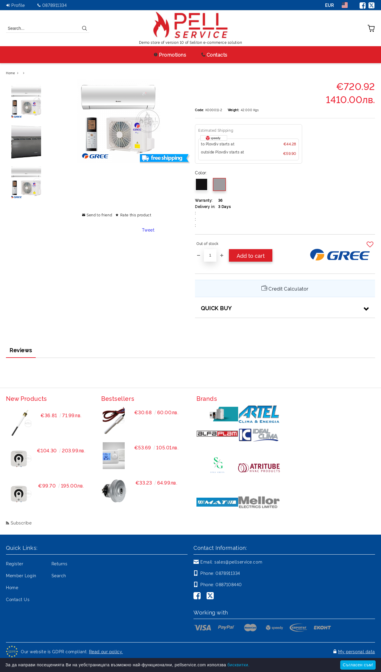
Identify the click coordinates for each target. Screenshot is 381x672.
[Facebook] (198, 596)
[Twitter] (211, 596)
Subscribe (21, 522)
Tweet (148, 229)
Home (10, 73)
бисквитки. (238, 664)
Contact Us (18, 599)
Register (14, 563)
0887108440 (229, 584)
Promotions (170, 54)
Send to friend (99, 214)
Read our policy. (106, 651)
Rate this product (136, 214)
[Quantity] (210, 255)
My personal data (356, 651)
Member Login (21, 575)
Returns (59, 563)
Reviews (21, 349)
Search (58, 575)
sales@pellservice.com (238, 561)
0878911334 (54, 5)
